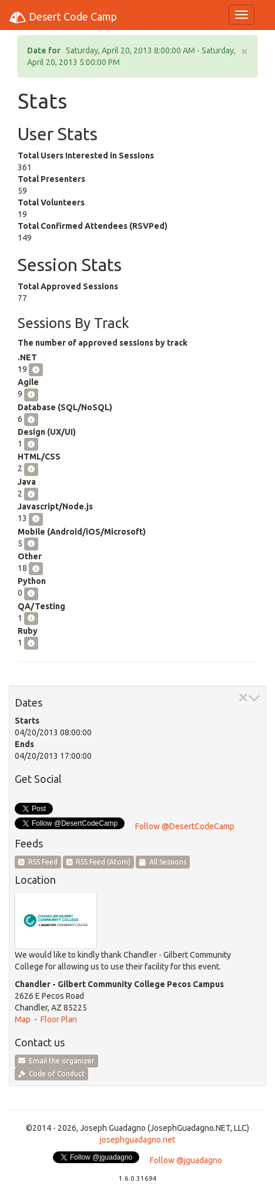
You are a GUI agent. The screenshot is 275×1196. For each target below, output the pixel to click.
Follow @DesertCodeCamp (184, 826)
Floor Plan (59, 1019)
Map (23, 1019)
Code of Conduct (51, 1073)
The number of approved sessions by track (102, 342)
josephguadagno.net (137, 1139)
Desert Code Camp (63, 17)
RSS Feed (38, 862)
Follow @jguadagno (186, 1160)
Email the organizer (56, 1061)
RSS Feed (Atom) (98, 862)
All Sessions (162, 862)
